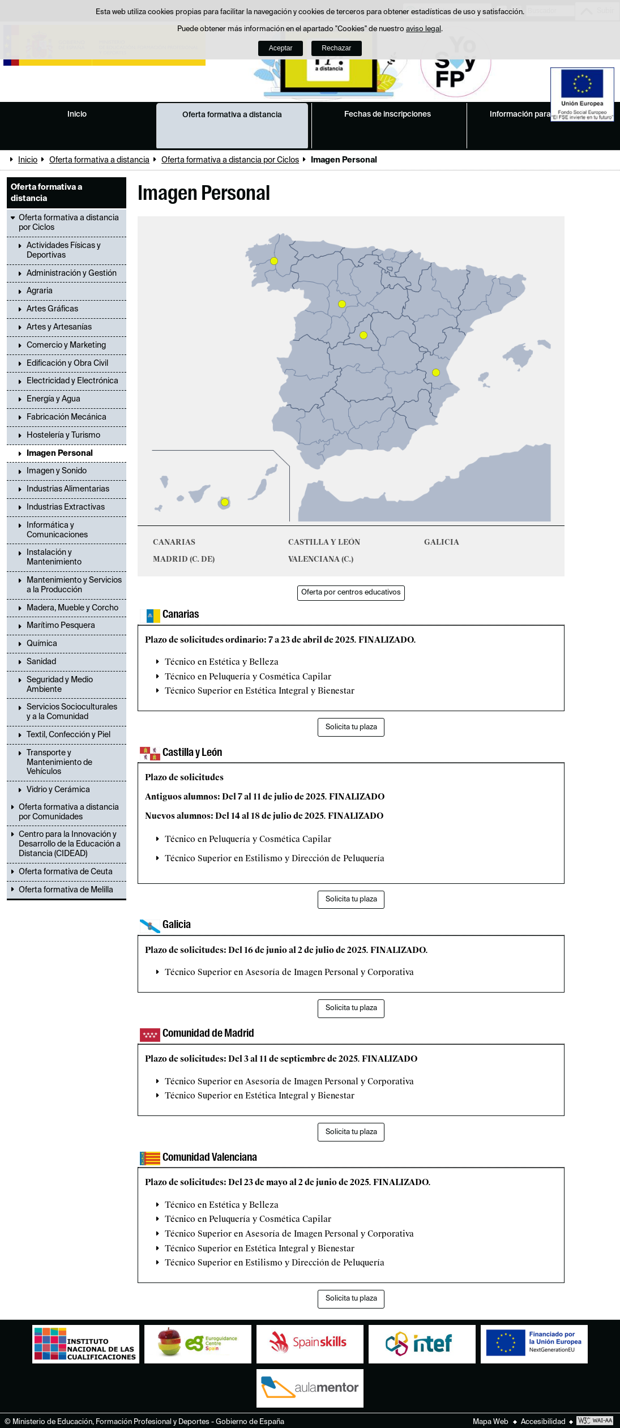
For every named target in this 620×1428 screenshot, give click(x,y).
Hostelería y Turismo (63, 435)
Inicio (77, 114)
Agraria (40, 291)
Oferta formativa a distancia (232, 115)
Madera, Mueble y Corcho (72, 608)
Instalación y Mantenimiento (54, 557)
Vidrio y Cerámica (58, 790)
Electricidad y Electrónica (72, 381)
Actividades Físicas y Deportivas (64, 250)
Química (42, 644)
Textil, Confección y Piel (68, 735)
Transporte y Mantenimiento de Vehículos (59, 762)
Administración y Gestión (72, 273)
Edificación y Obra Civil (67, 363)
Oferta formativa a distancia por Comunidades (69, 812)
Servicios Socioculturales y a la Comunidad (72, 712)
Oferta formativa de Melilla (66, 890)
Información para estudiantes (542, 114)
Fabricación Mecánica (66, 417)
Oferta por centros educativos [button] (351, 592)
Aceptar (281, 48)
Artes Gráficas (52, 309)
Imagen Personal (60, 454)
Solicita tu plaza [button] (351, 727)
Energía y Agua (53, 399)
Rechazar (336, 48)
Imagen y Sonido (57, 471)
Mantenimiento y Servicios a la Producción (74, 585)
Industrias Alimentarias (68, 489)
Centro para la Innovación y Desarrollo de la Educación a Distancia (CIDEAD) (70, 844)
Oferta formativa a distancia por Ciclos (230, 160)
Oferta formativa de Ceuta (66, 872)
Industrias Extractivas (66, 507)
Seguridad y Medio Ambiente (60, 685)
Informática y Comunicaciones (57, 530)
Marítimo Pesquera (61, 626)
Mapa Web (490, 1422)
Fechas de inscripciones (387, 114)
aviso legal (423, 29)
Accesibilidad (543, 1422)
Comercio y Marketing (66, 345)
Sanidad (41, 662)
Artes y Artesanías (59, 327)
